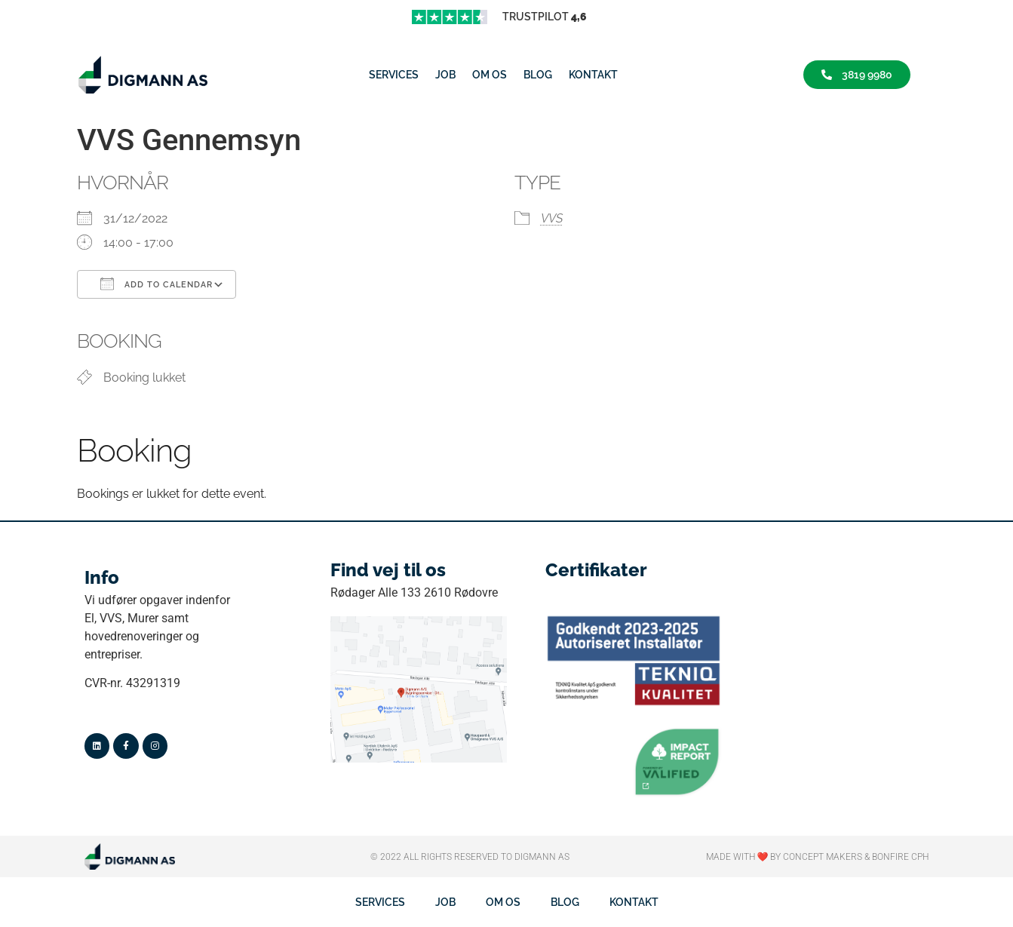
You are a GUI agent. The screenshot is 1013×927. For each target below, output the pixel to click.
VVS (552, 218)
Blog (537, 75)
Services (394, 75)
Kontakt (593, 75)
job (445, 75)
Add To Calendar (156, 283)
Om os (489, 75)
